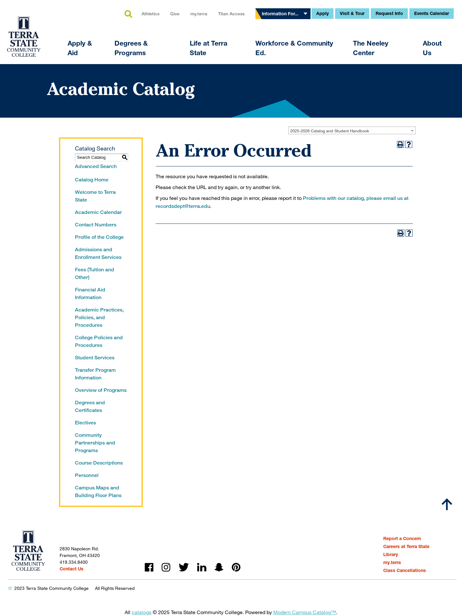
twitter (184, 567)
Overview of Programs (101, 390)
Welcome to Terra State (95, 196)
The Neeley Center (370, 48)
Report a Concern (402, 538)
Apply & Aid (80, 48)
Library (390, 554)
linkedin (201, 567)
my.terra (198, 13)
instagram (166, 567)
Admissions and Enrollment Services (98, 253)
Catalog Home (91, 180)
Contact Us (72, 568)
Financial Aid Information (90, 293)
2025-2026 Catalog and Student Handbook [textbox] (329, 130)
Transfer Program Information (95, 374)
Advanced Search (96, 166)
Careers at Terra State (406, 546)
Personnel (87, 475)
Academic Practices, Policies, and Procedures (99, 317)
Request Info (389, 13)
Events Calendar (431, 13)
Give (175, 13)
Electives (85, 423)
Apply (322, 13)
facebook (149, 567)
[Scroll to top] (447, 504)
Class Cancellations (404, 570)
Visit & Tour (352, 13)
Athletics (150, 13)
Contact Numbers (95, 225)
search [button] (128, 14)
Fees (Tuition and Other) (94, 273)
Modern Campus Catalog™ (304, 612)
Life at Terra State (208, 48)
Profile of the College (99, 237)
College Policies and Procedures (99, 341)
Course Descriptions (99, 463)
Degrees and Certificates (90, 406)
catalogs (141, 612)
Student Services (94, 358)
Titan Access (231, 13)
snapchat (219, 567)
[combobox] (352, 130)
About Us (432, 48)
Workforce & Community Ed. (294, 48)
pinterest (236, 567)
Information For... (280, 13)
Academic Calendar (98, 212)
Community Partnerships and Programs (95, 442)
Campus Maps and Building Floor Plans (98, 491)
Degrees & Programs (131, 48)
